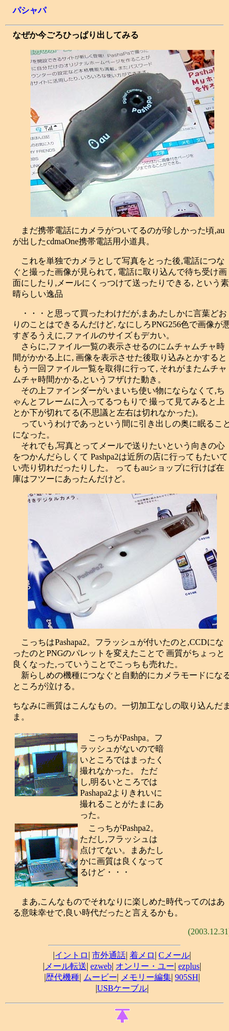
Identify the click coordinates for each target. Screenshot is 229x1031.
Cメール (174, 955)
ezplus (189, 966)
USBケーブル (122, 988)
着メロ (142, 955)
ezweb (101, 966)
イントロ (71, 955)
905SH (186, 977)
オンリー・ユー (145, 966)
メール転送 (66, 966)
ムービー (100, 977)
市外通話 (109, 955)
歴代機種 (62, 977)
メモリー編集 (146, 977)
